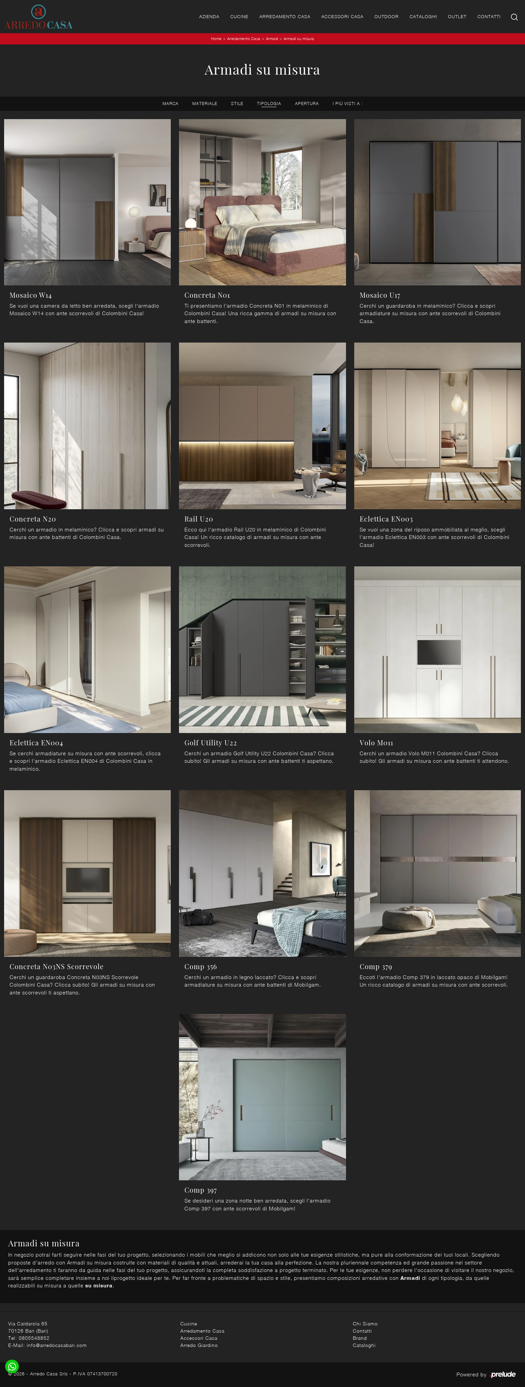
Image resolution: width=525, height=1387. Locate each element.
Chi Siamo (365, 1323)
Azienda (209, 16)
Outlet (457, 16)
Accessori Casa (342, 16)
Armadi (272, 38)
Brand (360, 1338)
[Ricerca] (515, 16)
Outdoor (386, 16)
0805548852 (34, 1338)
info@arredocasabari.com (57, 1345)
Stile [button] (237, 103)
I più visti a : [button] (348, 103)
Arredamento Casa (284, 16)
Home (216, 38)
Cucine (239, 16)
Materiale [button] (204, 103)
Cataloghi (423, 16)
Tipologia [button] (269, 103)
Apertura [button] (307, 103)
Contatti (489, 16)
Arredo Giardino (199, 1345)
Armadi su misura (299, 38)
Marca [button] (171, 103)
